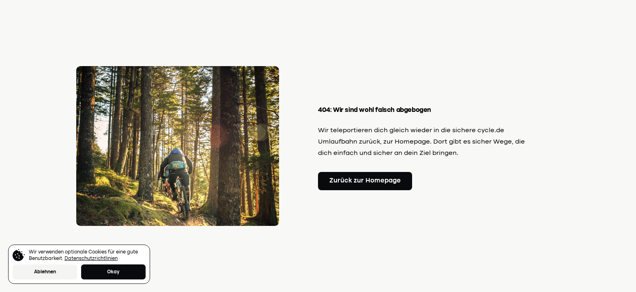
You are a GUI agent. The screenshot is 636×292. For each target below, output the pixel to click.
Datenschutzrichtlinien (91, 258)
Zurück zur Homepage (365, 181)
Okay (113, 272)
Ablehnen (45, 272)
